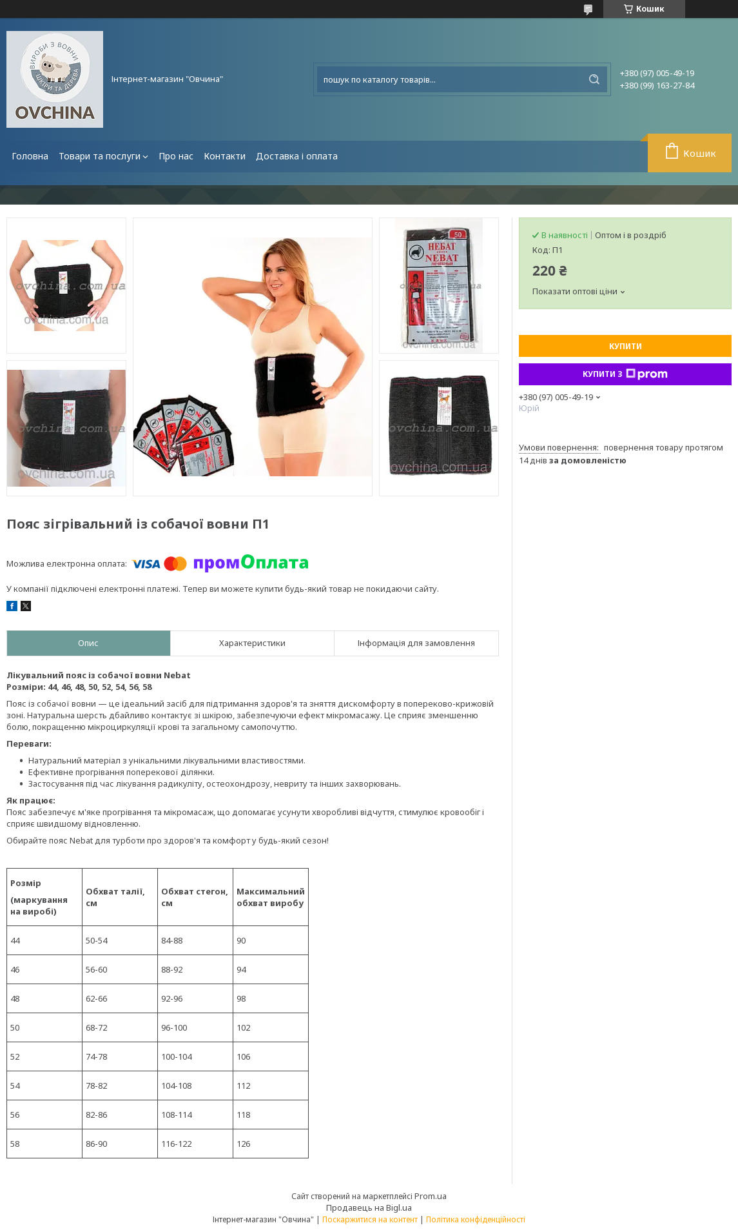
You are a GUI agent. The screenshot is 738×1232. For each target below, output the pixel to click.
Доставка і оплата (297, 156)
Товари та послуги (100, 156)
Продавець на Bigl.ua (369, 1207)
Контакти (225, 156)
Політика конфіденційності (475, 1219)
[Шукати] (594, 79)
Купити (625, 346)
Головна (30, 156)
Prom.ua (430, 1196)
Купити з (625, 374)
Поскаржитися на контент (370, 1219)
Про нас (176, 156)
